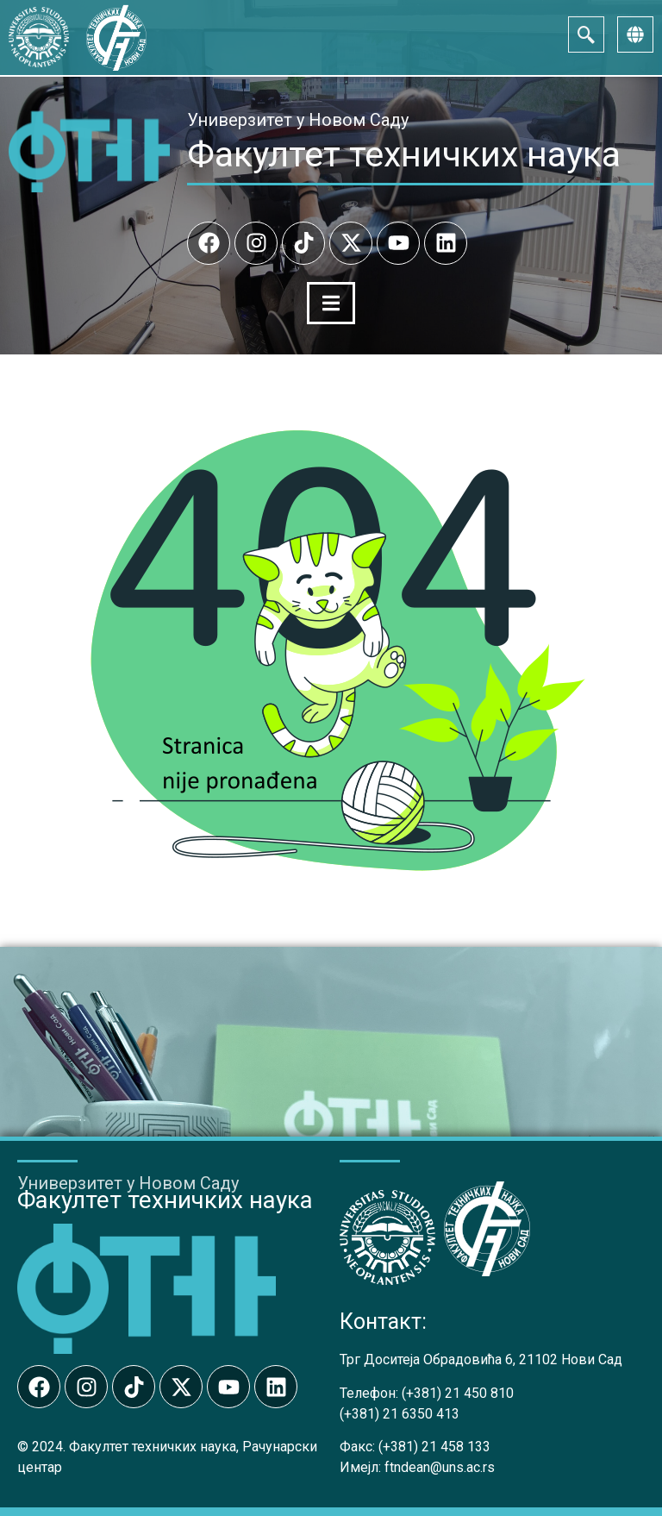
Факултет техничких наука (404, 154)
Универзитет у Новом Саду (298, 120)
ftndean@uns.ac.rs (439, 1467)
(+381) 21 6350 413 (399, 1414)
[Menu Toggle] (331, 303)
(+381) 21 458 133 (434, 1446)
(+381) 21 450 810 (458, 1393)
